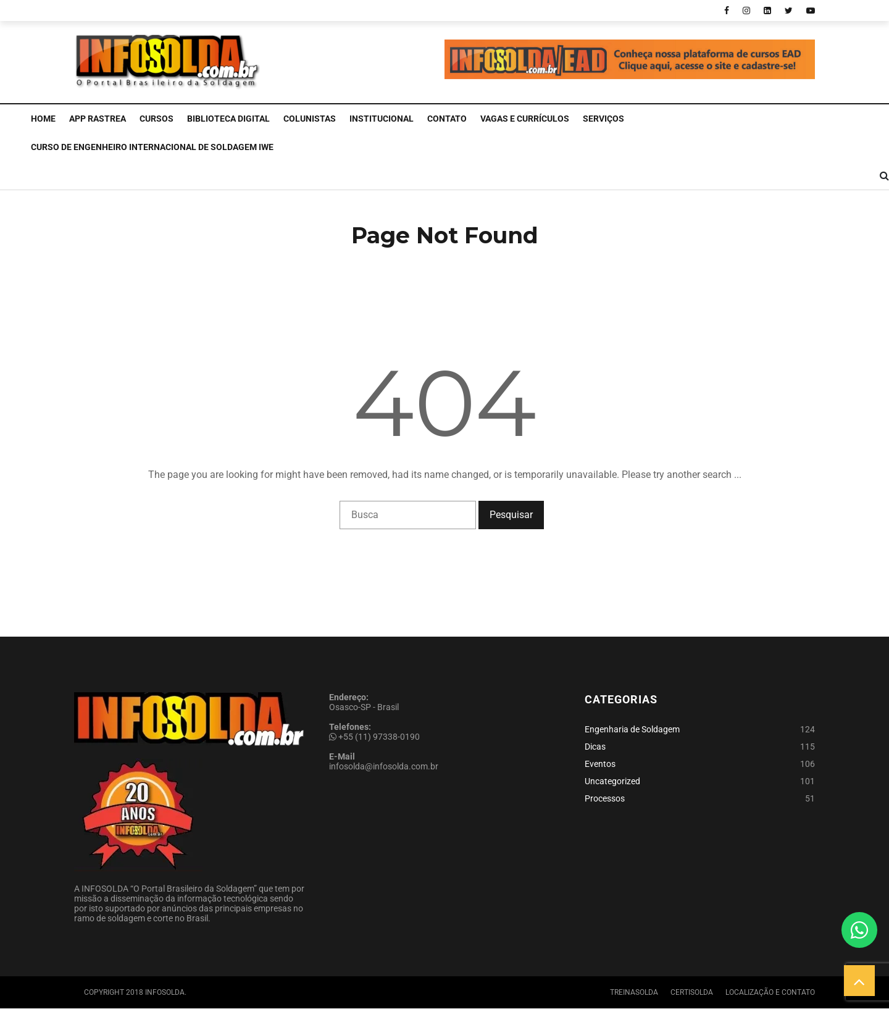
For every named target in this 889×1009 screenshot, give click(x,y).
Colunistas (309, 119)
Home (43, 119)
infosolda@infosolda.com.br (383, 766)
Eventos (600, 764)
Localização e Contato (770, 992)
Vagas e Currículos (524, 119)
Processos (605, 798)
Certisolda (691, 992)
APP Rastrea (97, 119)
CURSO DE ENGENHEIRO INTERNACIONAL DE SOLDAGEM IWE (152, 147)
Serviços (603, 119)
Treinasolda (634, 992)
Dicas (595, 747)
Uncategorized (612, 781)
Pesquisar (511, 515)
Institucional (381, 119)
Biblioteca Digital (228, 119)
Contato (447, 119)
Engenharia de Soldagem (632, 729)
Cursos (156, 119)
